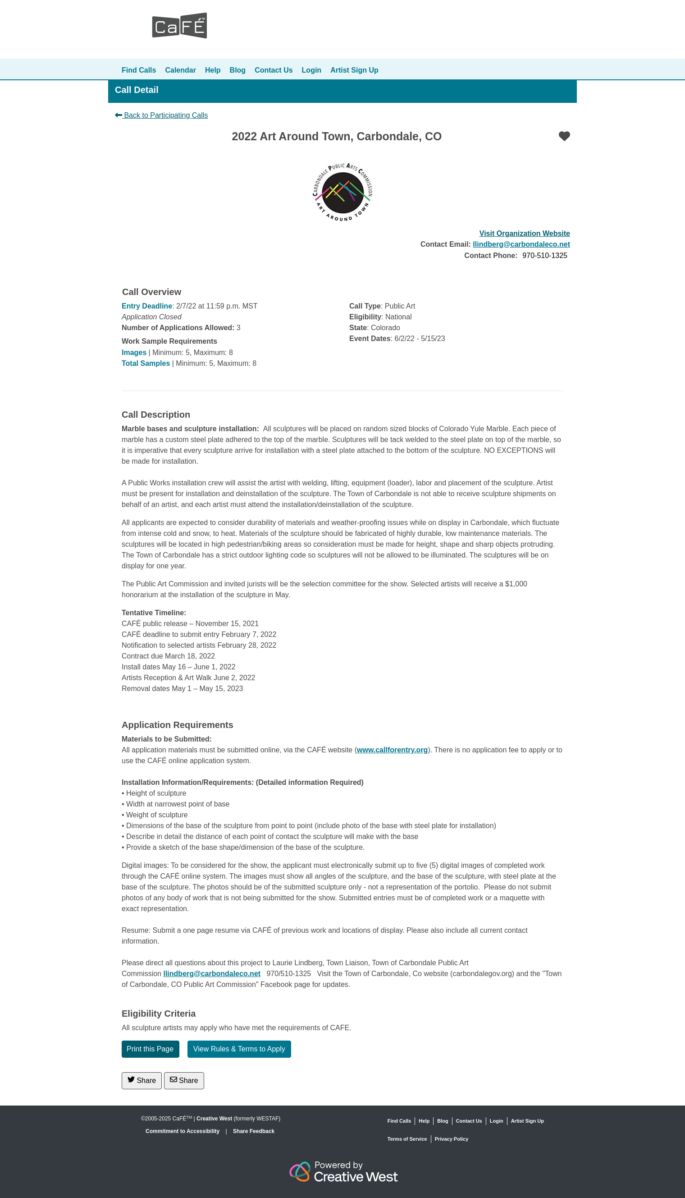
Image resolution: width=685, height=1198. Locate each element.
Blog (238, 70)
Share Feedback (253, 1131)
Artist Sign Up (354, 70)
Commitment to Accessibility (183, 1131)
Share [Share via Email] (184, 1080)
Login (312, 70)
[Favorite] (564, 136)
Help (213, 70)
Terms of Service (407, 1139)
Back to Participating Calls (161, 115)
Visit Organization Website (525, 233)
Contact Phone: (490, 255)
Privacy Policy (452, 1139)
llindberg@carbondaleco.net (521, 244)
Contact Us (273, 70)
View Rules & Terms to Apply (239, 1049)
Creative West (214, 1118)
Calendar (180, 70)
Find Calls (139, 70)
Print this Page (150, 1049)
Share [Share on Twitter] (142, 1080)
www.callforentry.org (392, 750)
